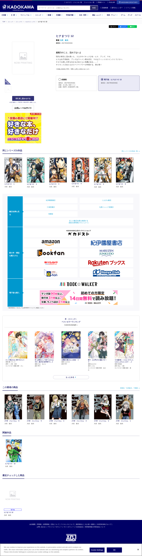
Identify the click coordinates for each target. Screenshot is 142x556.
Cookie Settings (97, 551)
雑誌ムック (97, 15)
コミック (39, 15)
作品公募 (112, 2)
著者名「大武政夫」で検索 (129, 384)
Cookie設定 (79, 522)
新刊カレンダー (116, 8)
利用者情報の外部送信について (95, 522)
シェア (124, 26)
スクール (138, 15)
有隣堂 (50, 214)
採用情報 (46, 520)
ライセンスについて (67, 520)
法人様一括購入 (90, 520)
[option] (13, 449)
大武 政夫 (64, 40)
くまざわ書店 (106, 200)
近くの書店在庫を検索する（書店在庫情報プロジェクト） (79, 221)
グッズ (130, 15)
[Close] (138, 550)
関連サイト (101, 2)
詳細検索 (104, 8)
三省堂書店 (51, 207)
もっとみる (70, 373)
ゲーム (123, 15)
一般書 (49, 15)
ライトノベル (26, 15)
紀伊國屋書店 (50, 200)
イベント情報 (129, 8)
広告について (55, 520)
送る (133, 26)
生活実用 (84, 15)
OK (114, 551)
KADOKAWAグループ (104, 520)
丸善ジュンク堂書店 (106, 207)
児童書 (59, 15)
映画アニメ (112, 15)
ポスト (114, 26)
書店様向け (79, 520)
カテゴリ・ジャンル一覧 (74, 2)
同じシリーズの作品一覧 (130, 151)
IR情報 (39, 520)
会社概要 (32, 520)
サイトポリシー (69, 522)
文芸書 (4, 15)
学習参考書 (71, 15)
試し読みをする (23, 99)
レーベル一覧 (90, 2)
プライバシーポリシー (54, 522)
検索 (94, 8)
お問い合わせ (41, 522)
